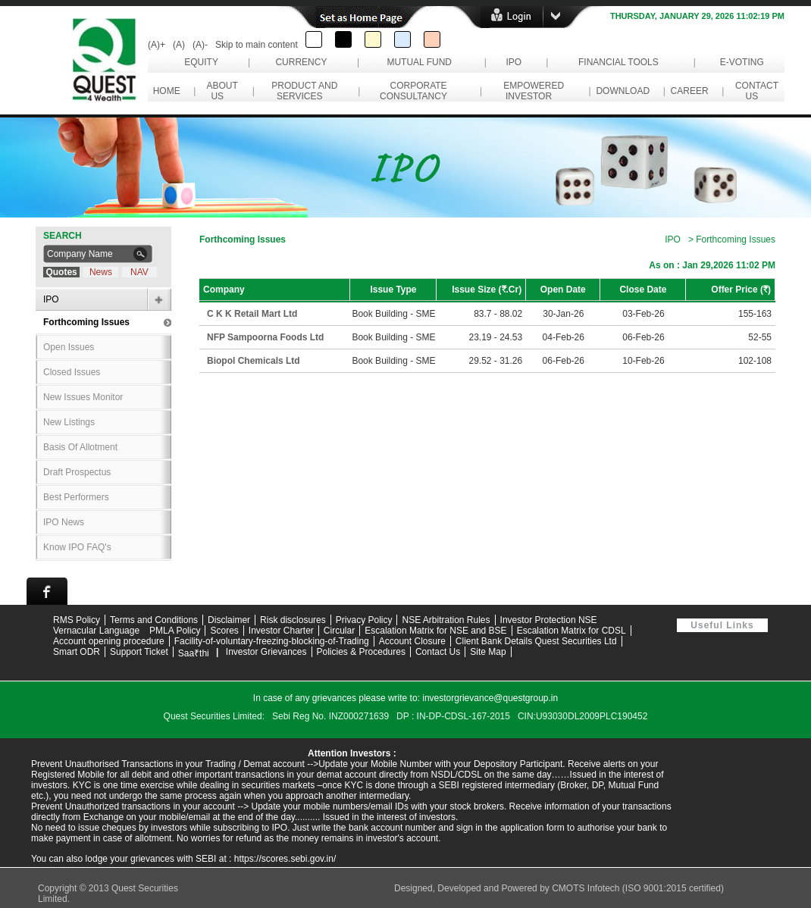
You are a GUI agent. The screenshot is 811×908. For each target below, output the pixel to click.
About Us (219, 91)
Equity (201, 62)
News (100, 272)
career (689, 91)
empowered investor (532, 91)
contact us (754, 91)
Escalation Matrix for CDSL (571, 630)
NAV (139, 272)
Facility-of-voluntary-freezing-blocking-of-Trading (271, 641)
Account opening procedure (108, 641)
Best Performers (76, 497)
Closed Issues (71, 372)
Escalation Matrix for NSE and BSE (435, 630)
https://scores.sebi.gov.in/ (285, 858)
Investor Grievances (266, 652)
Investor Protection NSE (548, 620)
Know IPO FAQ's (77, 547)
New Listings (69, 422)
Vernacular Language (96, 630)
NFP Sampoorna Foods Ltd (265, 337)
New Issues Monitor (83, 397)
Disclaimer (229, 620)
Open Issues (68, 347)
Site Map (488, 652)
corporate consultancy (416, 91)
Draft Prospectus (77, 472)
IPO (513, 62)
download (623, 91)
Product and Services (302, 91)
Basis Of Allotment (80, 447)
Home (166, 91)
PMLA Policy (174, 630)
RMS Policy (76, 620)
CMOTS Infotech (587, 888)
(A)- (200, 44)
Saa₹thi (193, 653)
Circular (339, 630)
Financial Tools (618, 62)
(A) (179, 44)
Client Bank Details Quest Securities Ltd (536, 641)
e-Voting (741, 62)
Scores (224, 630)
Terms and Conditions (154, 620)
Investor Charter (281, 630)
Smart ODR (76, 652)
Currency (301, 62)
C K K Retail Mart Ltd (252, 313)
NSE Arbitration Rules (446, 620)
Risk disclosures (293, 620)
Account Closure (412, 641)
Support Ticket (139, 652)
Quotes (61, 272)
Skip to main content (256, 44)
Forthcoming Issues (86, 322)
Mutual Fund (419, 62)
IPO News (63, 522)
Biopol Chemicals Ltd (253, 360)
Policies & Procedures (361, 652)
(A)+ (156, 44)
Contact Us (437, 652)
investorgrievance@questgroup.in (490, 698)
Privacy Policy (364, 620)
